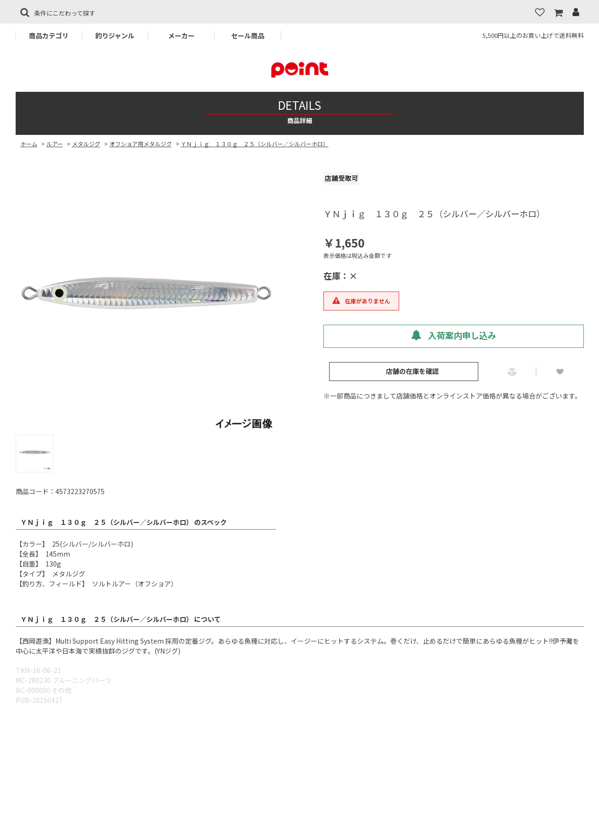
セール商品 (247, 35)
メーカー (181, 35)
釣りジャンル (114, 35)
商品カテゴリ (49, 35)
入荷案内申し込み (453, 335)
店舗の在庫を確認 (412, 371)
